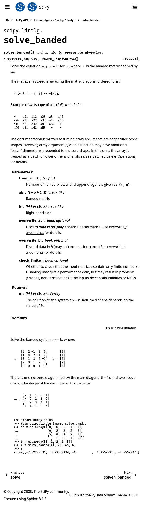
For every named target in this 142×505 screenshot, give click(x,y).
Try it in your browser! (121, 328)
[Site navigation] (7, 7)
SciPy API (21, 20)
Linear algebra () (54, 20)
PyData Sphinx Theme (109, 495)
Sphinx (32, 498)
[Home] (7, 20)
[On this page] (135, 7)
